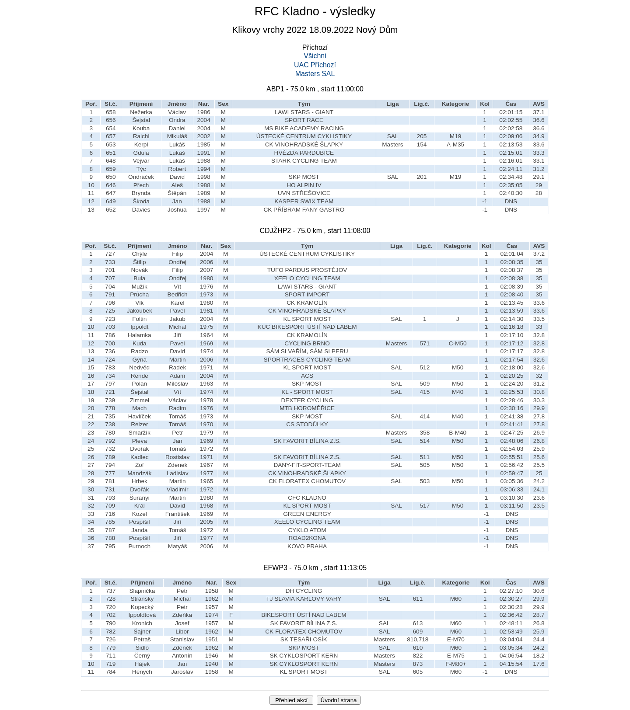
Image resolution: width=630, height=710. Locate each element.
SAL (328, 73)
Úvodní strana (339, 700)
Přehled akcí (291, 700)
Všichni (315, 55)
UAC (301, 65)
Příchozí (323, 65)
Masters (307, 73)
